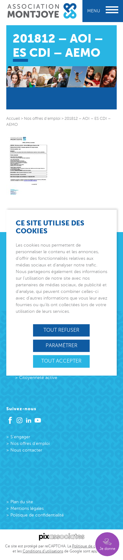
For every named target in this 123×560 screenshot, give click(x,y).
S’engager (20, 437)
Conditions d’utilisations (43, 551)
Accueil (13, 118)
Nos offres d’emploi (30, 443)
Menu (102, 11)
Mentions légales (27, 508)
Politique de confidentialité (37, 515)
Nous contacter (26, 450)
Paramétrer (61, 345)
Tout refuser (61, 330)
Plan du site (21, 501)
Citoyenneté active (38, 377)
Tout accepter (61, 361)
